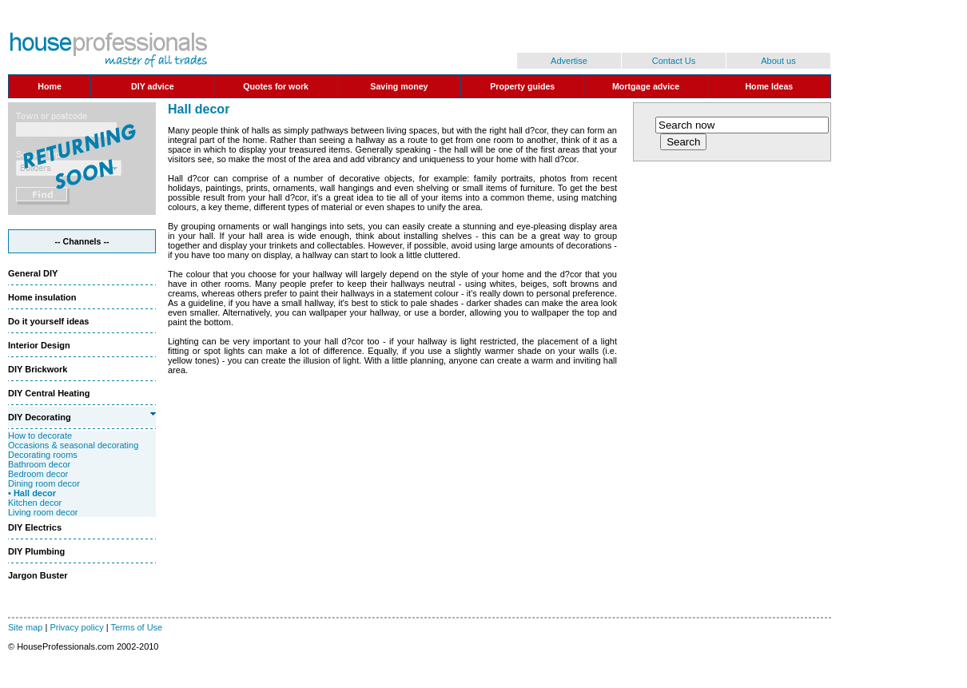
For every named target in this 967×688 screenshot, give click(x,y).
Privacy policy (76, 627)
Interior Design (39, 345)
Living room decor (43, 512)
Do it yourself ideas (48, 321)
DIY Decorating (39, 417)
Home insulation (42, 297)
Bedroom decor (38, 474)
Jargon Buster (38, 575)
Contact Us (673, 61)
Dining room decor (44, 483)
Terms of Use (136, 627)
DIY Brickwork (37, 369)
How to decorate (40, 435)
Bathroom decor (39, 464)
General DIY (33, 273)
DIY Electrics (35, 527)
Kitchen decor (35, 502)
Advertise (569, 61)
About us (778, 61)
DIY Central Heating (49, 393)
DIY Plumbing (36, 551)
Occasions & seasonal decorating (73, 445)
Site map (25, 627)
